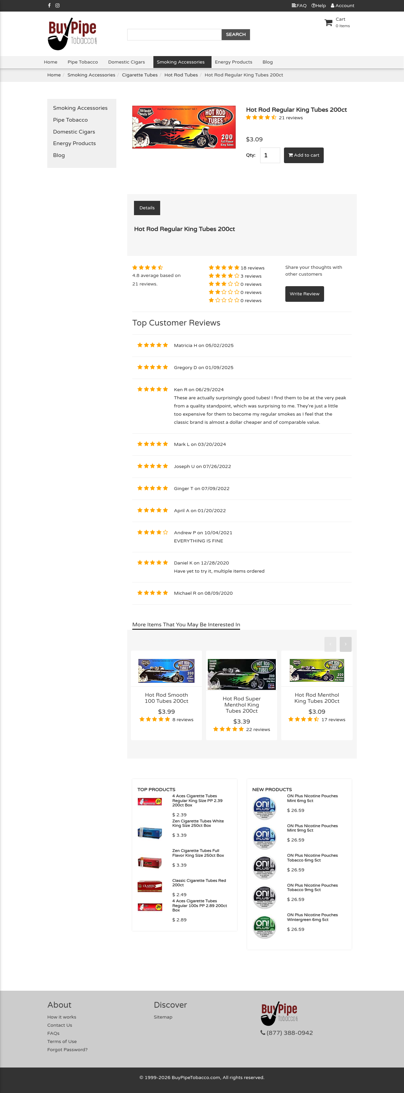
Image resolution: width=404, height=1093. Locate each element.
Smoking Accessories (180, 62)
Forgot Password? (67, 1050)
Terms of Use (62, 1041)
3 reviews (251, 276)
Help (319, 5)
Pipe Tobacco (83, 62)
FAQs (53, 1033)
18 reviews (252, 268)
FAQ (299, 5)
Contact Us (59, 1025)
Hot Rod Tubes (181, 75)
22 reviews (258, 729)
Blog (268, 62)
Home (50, 62)
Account (342, 5)
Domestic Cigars (126, 62)
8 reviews (182, 720)
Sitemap (163, 1017)
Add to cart (304, 155)
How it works (61, 1017)
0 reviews (251, 284)
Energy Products (233, 62)
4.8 (135, 275)
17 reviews (333, 720)
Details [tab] (147, 208)
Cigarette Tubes (140, 75)
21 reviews (291, 118)
